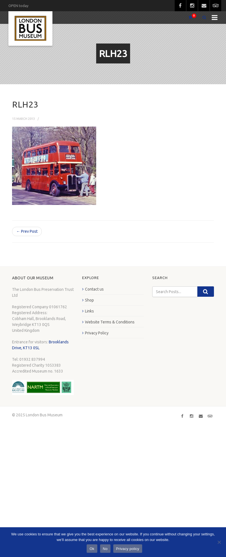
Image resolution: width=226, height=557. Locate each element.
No (105, 549)
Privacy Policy (97, 333)
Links (89, 311)
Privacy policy (127, 549)
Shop (89, 300)
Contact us (94, 289)
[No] (219, 542)
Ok (91, 549)
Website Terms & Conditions (110, 322)
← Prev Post (27, 231)
